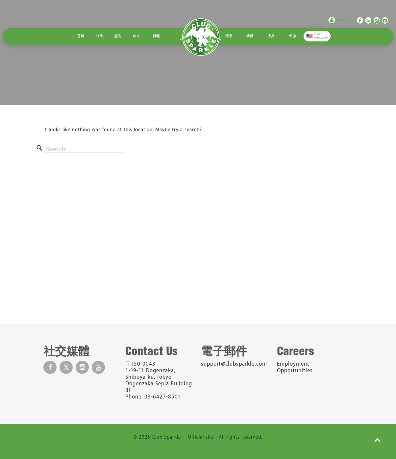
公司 (99, 36)
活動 (249, 36)
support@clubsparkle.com (234, 364)
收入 (136, 36)
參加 (292, 36)
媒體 (156, 36)
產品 (117, 36)
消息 (228, 36)
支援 (271, 36)
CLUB (321, 36)
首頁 (80, 36)
